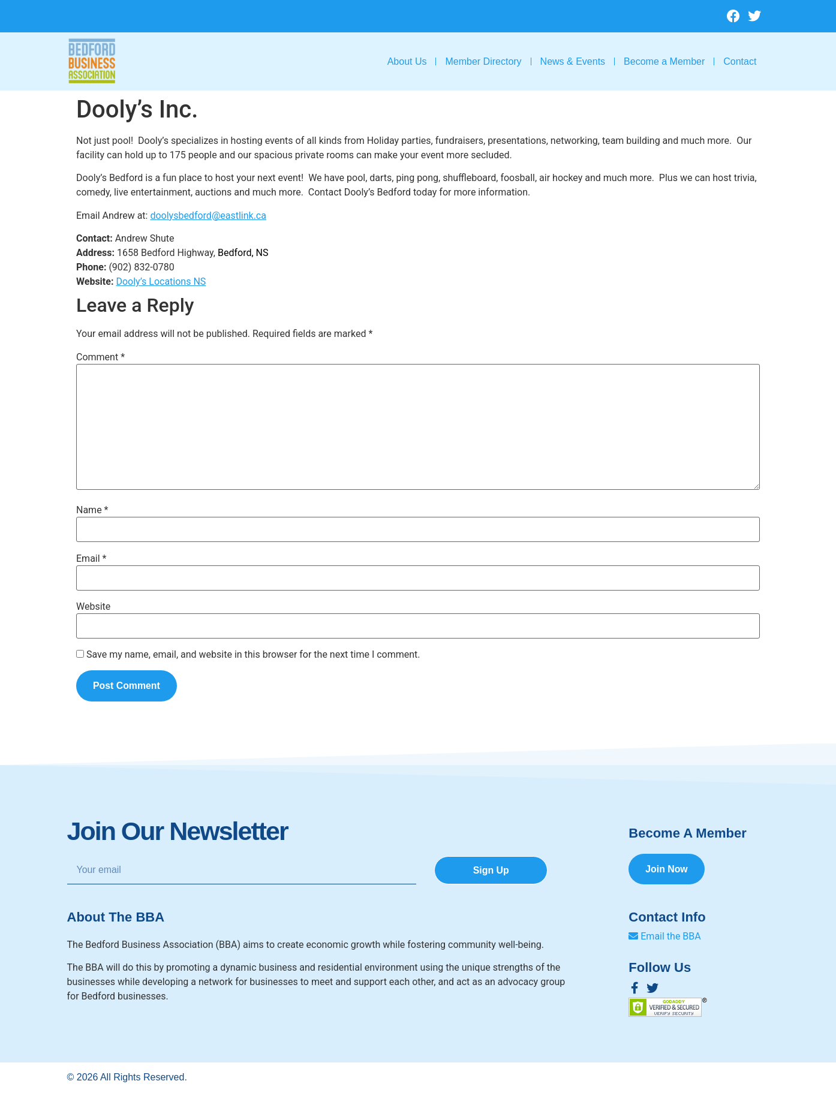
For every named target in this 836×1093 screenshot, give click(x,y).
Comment (100, 357)
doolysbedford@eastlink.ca (208, 215)
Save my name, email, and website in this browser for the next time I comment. (253, 655)
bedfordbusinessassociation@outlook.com (182, 14)
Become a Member (664, 61)
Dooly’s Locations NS (161, 281)
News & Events (572, 61)
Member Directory (483, 61)
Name (92, 510)
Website (93, 607)
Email (91, 559)
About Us (407, 61)
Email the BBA (664, 936)
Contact (739, 61)
